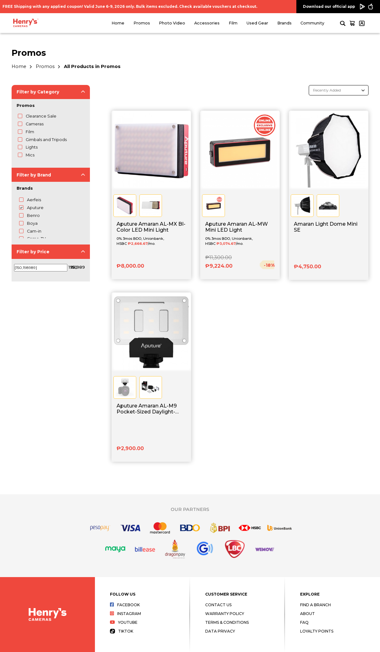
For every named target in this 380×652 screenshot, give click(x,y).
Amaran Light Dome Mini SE (325, 227)
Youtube (124, 622)
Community (312, 23)
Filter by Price (33, 251)
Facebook (125, 604)
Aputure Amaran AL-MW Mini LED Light (236, 227)
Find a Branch (315, 604)
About (307, 613)
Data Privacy (220, 631)
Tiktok (121, 631)
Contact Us (218, 604)
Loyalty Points (316, 631)
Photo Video (172, 23)
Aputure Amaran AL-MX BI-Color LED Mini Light (151, 227)
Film (233, 23)
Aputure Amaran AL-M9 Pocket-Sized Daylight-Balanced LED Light (147, 409)
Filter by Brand (34, 174)
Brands (284, 23)
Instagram (125, 613)
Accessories (207, 23)
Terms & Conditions (227, 622)
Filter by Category (38, 91)
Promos (141, 23)
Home (118, 23)
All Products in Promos (92, 66)
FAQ (304, 622)
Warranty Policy (224, 613)
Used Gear (257, 23)
